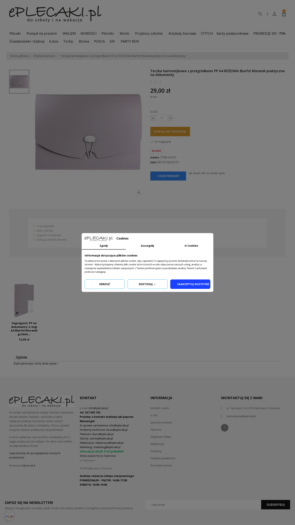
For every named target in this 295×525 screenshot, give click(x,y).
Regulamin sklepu (161, 437)
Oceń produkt (168, 176)
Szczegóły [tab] (147, 245)
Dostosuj (147, 284)
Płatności (156, 429)
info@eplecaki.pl (98, 408)
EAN (153, 162)
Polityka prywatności (162, 458)
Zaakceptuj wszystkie (193, 284)
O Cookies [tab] (191, 245)
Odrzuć (104, 284)
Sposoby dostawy (161, 422)
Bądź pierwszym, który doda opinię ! (36, 363)
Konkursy (156, 451)
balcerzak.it (28, 465)
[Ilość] (161, 118)
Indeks (154, 157)
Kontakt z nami (159, 408)
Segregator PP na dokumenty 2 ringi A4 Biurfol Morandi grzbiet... (24, 328)
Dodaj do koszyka (170, 131)
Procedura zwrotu (161, 465)
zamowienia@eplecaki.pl (241, 416)
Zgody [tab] (104, 245)
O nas (153, 415)
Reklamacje (157, 444)
